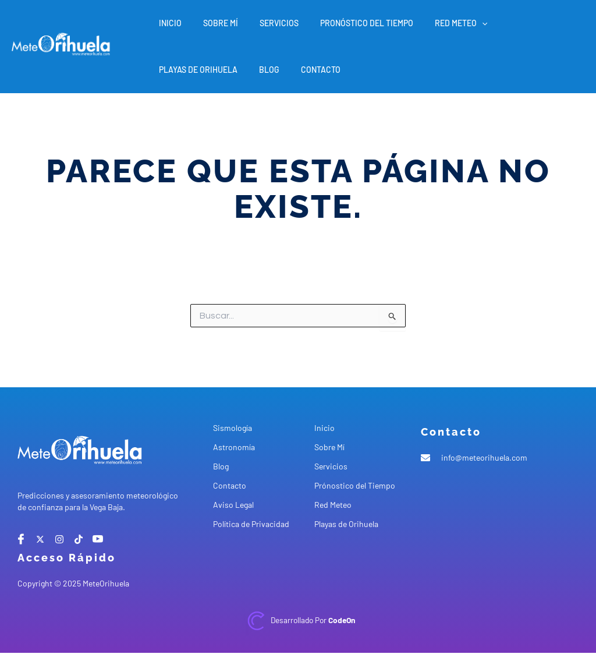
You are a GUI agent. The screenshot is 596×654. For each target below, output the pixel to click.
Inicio (167, 23)
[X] (40, 539)
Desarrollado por (312, 620)
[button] (458, 23)
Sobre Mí (212, 23)
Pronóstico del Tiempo (348, 23)
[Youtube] (98, 539)
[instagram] (59, 539)
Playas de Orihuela (519, 23)
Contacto (212, 70)
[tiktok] (78, 539)
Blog (166, 70)
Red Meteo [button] (437, 23)
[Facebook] (21, 539)
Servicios (265, 23)
